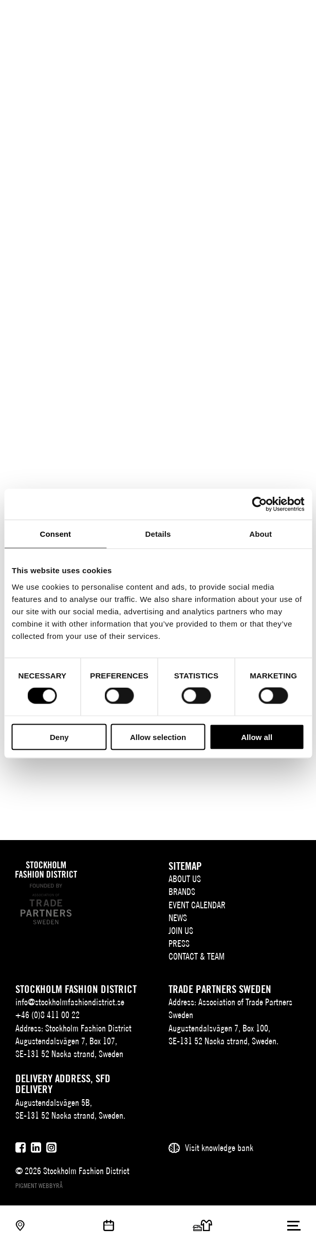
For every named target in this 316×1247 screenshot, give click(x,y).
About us (185, 878)
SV (239, 18)
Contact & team (197, 956)
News (178, 917)
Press (179, 943)
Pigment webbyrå (39, 1186)
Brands (182, 891)
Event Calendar (197, 905)
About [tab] (260, 534)
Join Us (181, 930)
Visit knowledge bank (219, 1147)
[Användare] (294, 16)
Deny (59, 736)
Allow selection (158, 736)
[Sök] (273, 16)
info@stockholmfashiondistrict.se (69, 1002)
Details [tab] (158, 534)
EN (254, 18)
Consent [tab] (55, 534)
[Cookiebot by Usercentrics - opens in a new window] (259, 504)
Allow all (256, 736)
